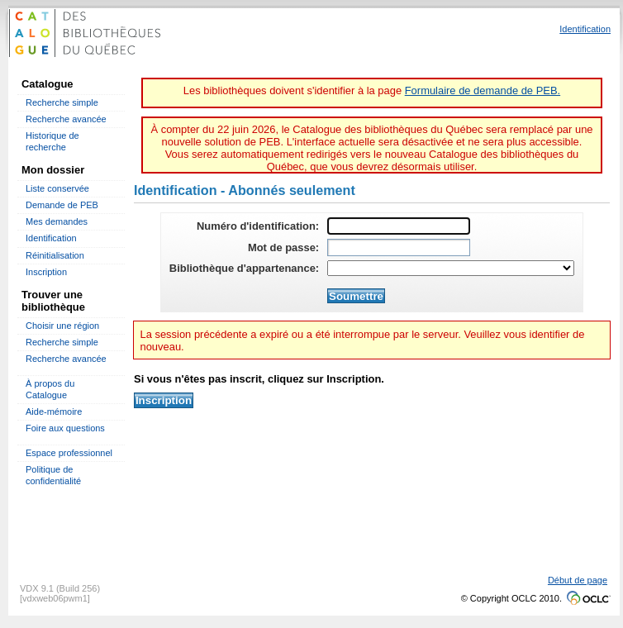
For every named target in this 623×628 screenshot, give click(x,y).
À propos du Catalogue (50, 388)
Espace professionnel (69, 453)
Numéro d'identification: (258, 226)
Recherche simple (62, 102)
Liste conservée (57, 188)
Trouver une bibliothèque (53, 300)
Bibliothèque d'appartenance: (244, 268)
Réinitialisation (55, 255)
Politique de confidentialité (53, 474)
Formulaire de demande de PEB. (482, 90)
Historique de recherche (52, 141)
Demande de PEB (62, 205)
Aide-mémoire (54, 411)
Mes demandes (57, 221)
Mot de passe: (283, 247)
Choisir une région (62, 326)
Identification (51, 238)
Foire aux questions (65, 428)
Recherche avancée (66, 119)
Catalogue (47, 84)
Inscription (46, 272)
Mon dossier (52, 170)
